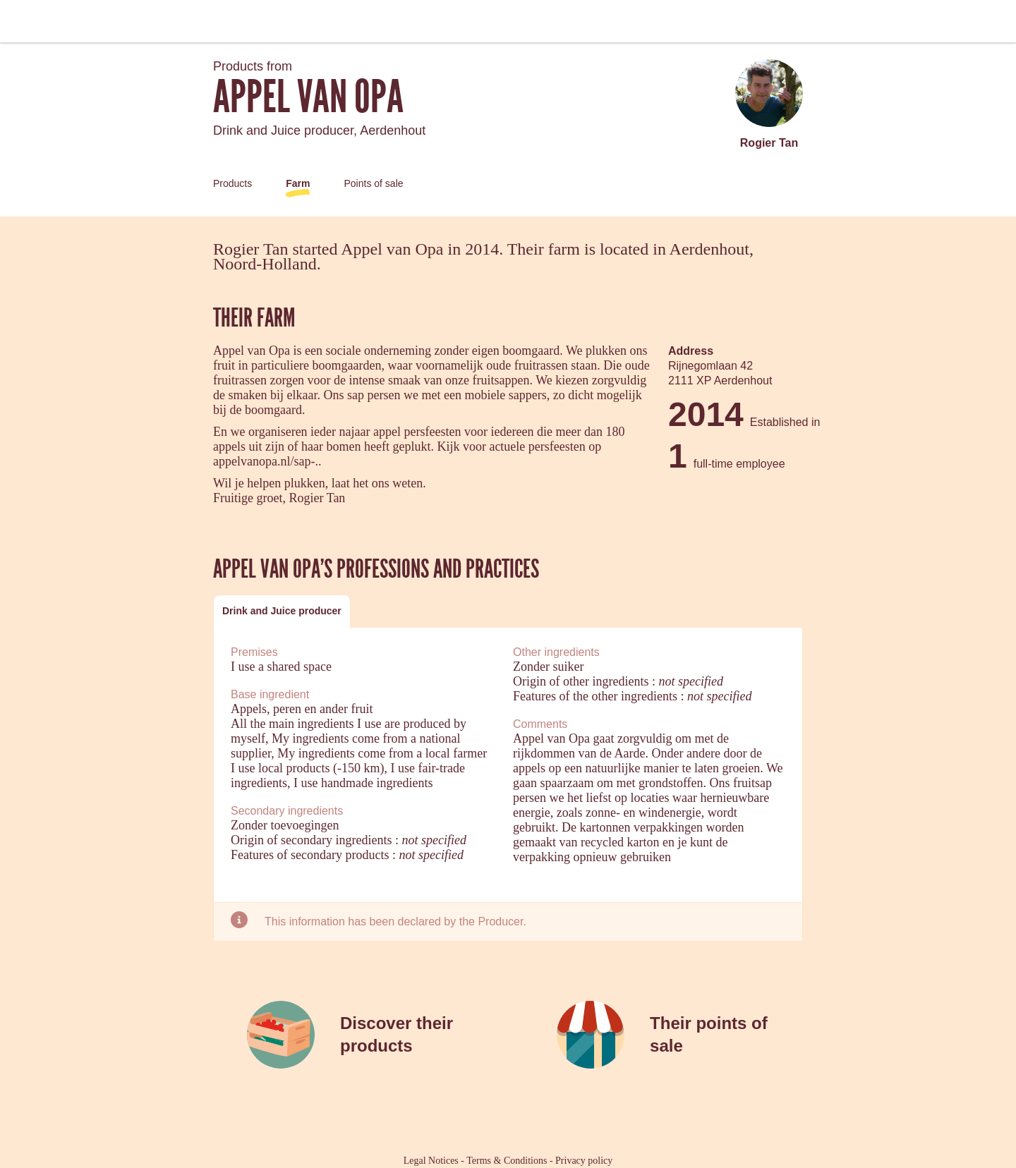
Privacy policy (583, 1160)
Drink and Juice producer (281, 610)
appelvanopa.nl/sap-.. (267, 461)
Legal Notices (431, 1160)
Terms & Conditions (506, 1160)
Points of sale (373, 183)
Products (232, 183)
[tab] (282, 611)
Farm (298, 183)
